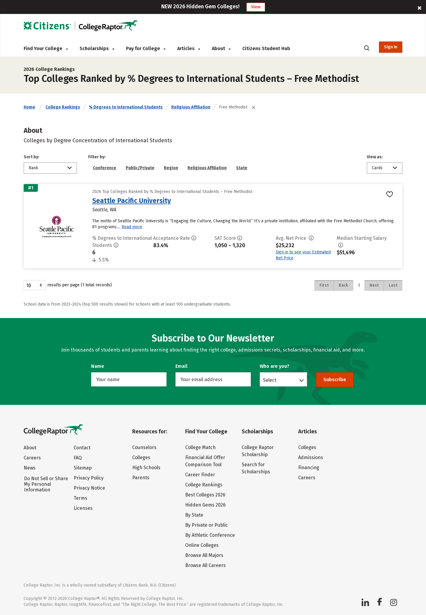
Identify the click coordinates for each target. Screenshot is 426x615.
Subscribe (334, 379)
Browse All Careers (205, 565)
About (221, 48)
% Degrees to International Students (126, 107)
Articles (188, 48)
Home (29, 107)
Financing (308, 467)
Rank (33, 167)
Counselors (144, 447)
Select (269, 380)
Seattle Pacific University (131, 201)
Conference (104, 167)
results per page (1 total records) (68, 285)
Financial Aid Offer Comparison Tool (205, 461)
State (241, 167)
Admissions (310, 457)
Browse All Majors (204, 555)
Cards (377, 167)
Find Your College (46, 48)
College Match (200, 447)
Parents (140, 477)
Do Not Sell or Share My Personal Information (46, 484)
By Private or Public (206, 525)
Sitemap (83, 468)
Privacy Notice (89, 488)
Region (171, 167)
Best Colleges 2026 (205, 495)
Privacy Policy (89, 478)
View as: (375, 156)
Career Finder (200, 474)
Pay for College (145, 48)
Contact (82, 448)
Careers (32, 458)
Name (97, 366)
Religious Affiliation (190, 107)
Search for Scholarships (256, 468)
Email (181, 366)
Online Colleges (202, 545)
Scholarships (97, 48)
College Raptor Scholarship (258, 451)
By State (194, 515)
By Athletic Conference (210, 535)
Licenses (83, 508)
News (30, 468)
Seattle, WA (104, 210)
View (255, 6)
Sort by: (31, 156)
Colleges (141, 457)
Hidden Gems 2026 (205, 505)
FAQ (78, 458)
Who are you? (274, 366)
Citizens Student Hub (266, 48)
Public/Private (140, 167)
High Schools (146, 467)
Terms (80, 498)
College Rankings (63, 107)
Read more (132, 226)
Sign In (390, 46)
